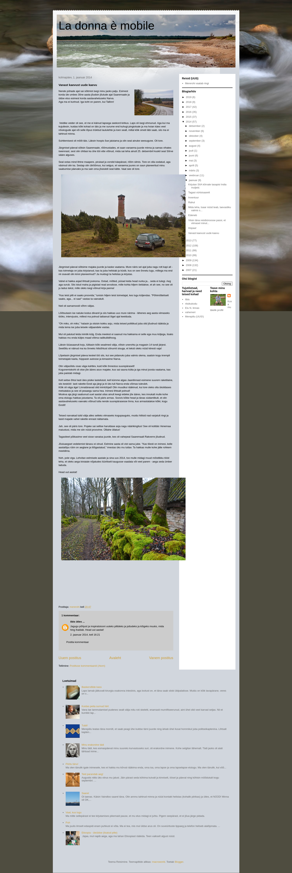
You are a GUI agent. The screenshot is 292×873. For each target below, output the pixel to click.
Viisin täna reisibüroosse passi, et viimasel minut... (207, 222)
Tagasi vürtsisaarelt (199, 192)
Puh (68, 822)
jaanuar (193, 180)
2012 (189, 245)
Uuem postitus (70, 658)
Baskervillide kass (92, 687)
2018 (189, 102)
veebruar (194, 175)
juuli (191, 150)
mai (191, 160)
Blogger (179, 861)
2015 (189, 116)
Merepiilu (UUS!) (194, 316)
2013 (189, 240)
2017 (189, 106)
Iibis (187, 299)
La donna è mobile (107, 25)
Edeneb (192, 215)
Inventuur (193, 197)
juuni (192, 155)
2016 (189, 111)
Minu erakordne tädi (93, 744)
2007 (189, 270)
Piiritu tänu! (72, 764)
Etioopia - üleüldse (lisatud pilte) (99, 832)
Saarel (85, 793)
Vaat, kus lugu (73, 812)
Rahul (191, 202)
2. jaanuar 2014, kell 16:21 (85, 634)
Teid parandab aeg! (92, 774)
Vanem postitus (161, 658)
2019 (189, 97)
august (193, 145)
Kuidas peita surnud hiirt (95, 706)
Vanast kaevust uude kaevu (203, 233)
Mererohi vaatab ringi (197, 83)
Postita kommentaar (77, 642)
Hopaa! (192, 228)
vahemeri (190, 312)
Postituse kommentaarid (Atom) (87, 665)
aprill (192, 165)
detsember (195, 125)
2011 (189, 250)
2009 (189, 260)
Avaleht (115, 658)
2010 (189, 255)
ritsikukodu (191, 303)
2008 (189, 265)
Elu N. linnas (192, 307)
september (195, 140)
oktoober (194, 135)
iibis (72, 621)
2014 (189, 121)
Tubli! (85, 725)
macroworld (158, 861)
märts (192, 170)
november (195, 131)
